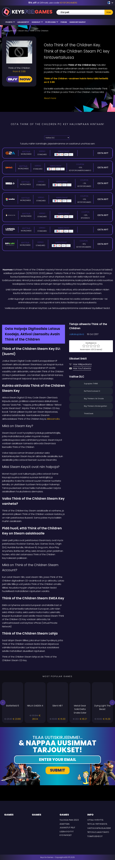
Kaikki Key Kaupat (78, 22)
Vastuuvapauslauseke (99, 828)
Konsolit (37, 22)
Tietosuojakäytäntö (98, 832)
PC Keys (10, 22)
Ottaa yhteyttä (95, 819)
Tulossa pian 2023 (69, 819)
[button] (3, 702)
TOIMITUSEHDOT (95, 836)
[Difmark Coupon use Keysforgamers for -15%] (57, 316)
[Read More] (76, 98)
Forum (64, 22)
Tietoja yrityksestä (97, 823)
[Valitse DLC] (57, 138)
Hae (109, 12)
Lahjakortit (23, 22)
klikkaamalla (53, 419)
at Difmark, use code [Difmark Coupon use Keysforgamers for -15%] (52, 2)
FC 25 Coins (51, 22)
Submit (57, 770)
